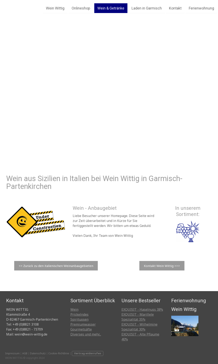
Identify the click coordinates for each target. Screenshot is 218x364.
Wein (74, 309)
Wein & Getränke (110, 8)
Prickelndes (79, 314)
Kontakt (175, 8)
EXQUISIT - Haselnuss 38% (142, 309)
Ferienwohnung (201, 8)
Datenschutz (38, 353)
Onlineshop (81, 8)
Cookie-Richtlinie (58, 353)
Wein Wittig (55, 8)
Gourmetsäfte (81, 329)
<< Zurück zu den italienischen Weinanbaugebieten (56, 266)
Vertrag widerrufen (87, 353)
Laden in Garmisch (147, 8)
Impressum (12, 353)
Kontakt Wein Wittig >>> (162, 266)
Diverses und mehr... (85, 334)
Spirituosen (79, 319)
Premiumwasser (83, 324)
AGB (24, 353)
